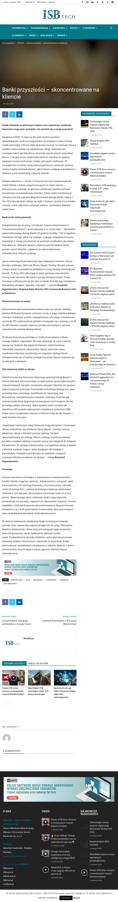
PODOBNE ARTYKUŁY (14, 663)
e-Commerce (19, 35)
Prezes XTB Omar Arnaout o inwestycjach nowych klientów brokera (13, 691)
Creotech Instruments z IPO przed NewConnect (59, 622)
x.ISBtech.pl (8, 884)
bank (28, 580)
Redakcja (29, 638)
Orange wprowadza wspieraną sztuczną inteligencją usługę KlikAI (63, 854)
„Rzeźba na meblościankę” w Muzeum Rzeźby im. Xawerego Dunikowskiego (102, 307)
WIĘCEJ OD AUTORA (38, 663)
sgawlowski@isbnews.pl (14, 856)
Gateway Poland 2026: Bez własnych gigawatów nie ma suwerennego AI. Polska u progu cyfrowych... (103, 380)
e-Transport (90, 28)
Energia (62, 35)
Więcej (76, 897)
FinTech (75, 28)
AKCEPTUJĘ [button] (66, 898)
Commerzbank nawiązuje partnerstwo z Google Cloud (16, 622)
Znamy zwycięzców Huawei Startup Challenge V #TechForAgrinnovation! (102, 291)
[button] (111, 28)
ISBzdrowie (41, 2)
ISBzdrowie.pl (9, 876)
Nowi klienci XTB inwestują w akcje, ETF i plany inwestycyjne (38, 691)
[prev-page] (4, 703)
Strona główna (8, 43)
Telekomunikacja (40, 28)
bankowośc (38, 580)
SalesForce (64, 580)
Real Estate (47, 35)
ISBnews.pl (8, 868)
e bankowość (51, 580)
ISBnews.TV (30, 2)
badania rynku (17, 580)
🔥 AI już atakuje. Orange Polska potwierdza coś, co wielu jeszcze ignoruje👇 (63, 838)
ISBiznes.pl (8, 880)
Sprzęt (33, 35)
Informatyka (20, 28)
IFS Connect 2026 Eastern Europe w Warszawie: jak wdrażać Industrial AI (102, 255)
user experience (10, 583)
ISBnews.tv (8, 872)
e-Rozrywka (60, 28)
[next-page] (9, 703)
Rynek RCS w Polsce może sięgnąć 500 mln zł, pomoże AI (63, 870)
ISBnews (51, 2)
